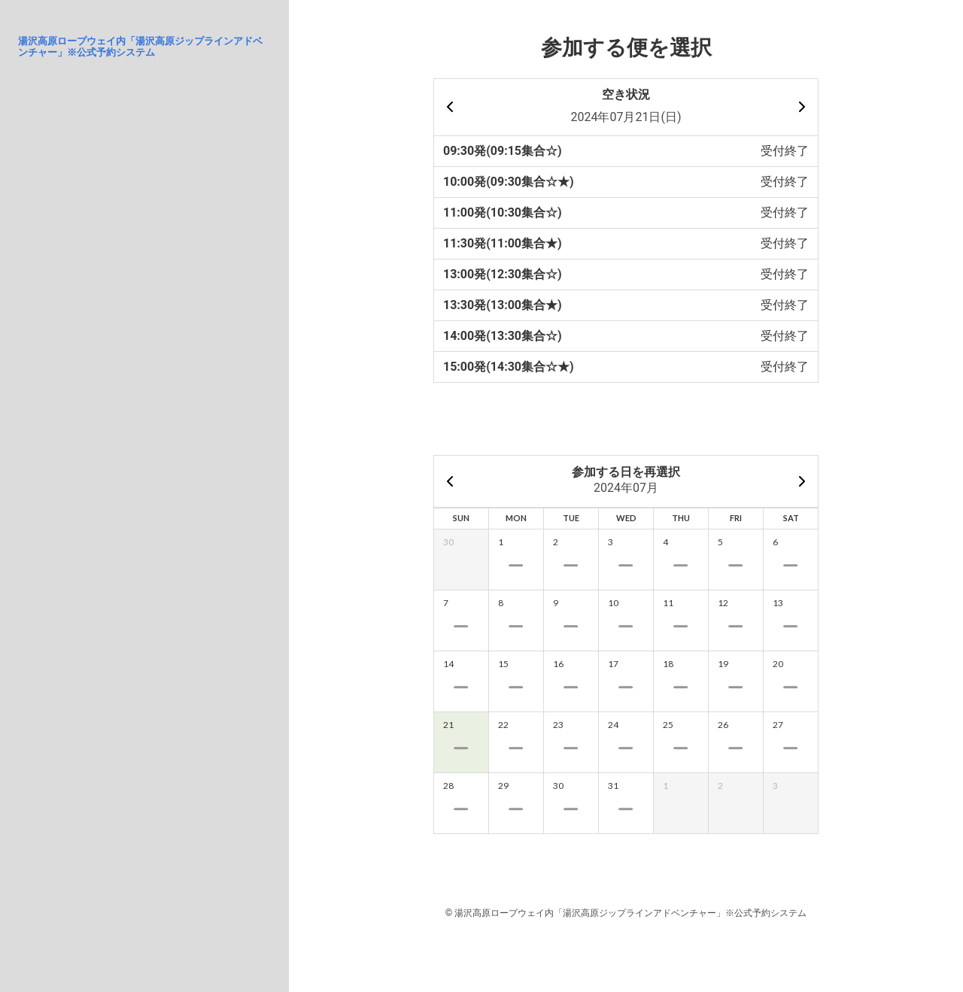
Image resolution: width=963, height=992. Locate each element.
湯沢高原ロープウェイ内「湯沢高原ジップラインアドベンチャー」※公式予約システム (140, 46)
